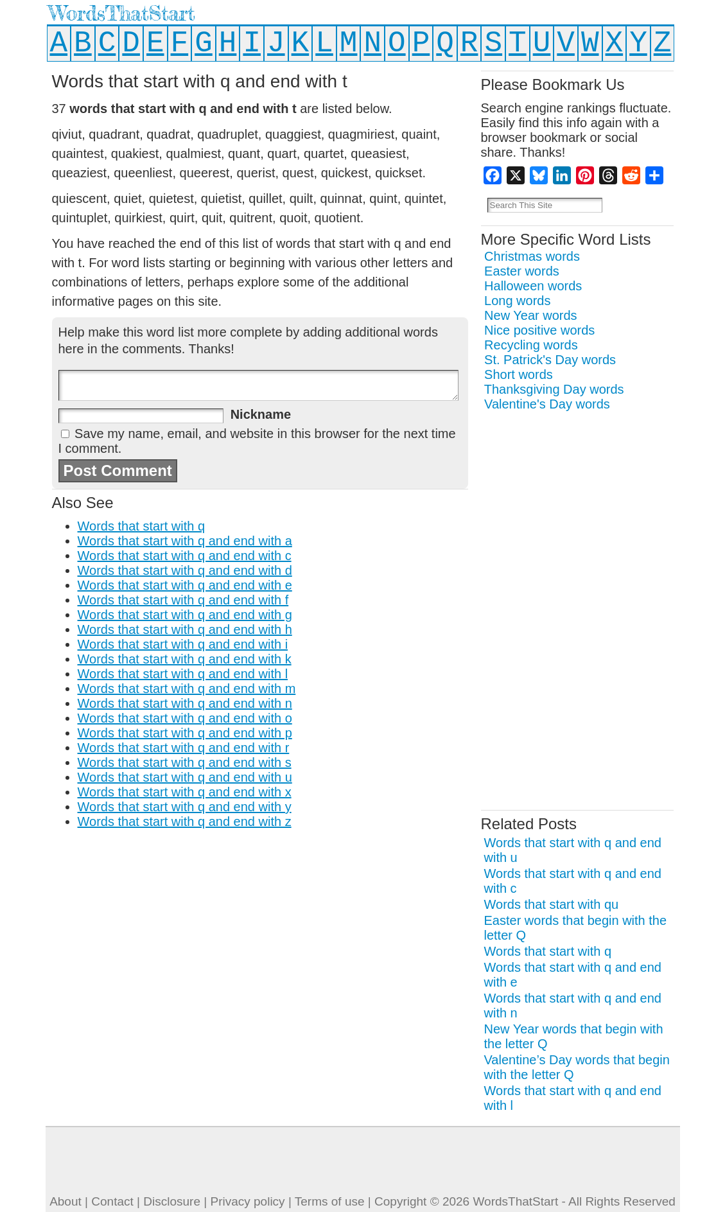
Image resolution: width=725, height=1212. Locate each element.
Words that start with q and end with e (185, 585)
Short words (518, 374)
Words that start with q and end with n (185, 703)
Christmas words (532, 256)
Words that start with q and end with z (185, 821)
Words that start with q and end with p (185, 733)
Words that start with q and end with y (185, 807)
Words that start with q (141, 526)
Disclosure (171, 1201)
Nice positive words (539, 330)
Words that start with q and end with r (184, 748)
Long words (517, 301)
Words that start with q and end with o (185, 718)
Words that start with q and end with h (185, 629)
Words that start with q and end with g (185, 615)
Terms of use (330, 1201)
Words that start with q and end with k (185, 659)
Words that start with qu (551, 904)
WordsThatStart (122, 13)
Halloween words (533, 286)
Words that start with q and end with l (183, 674)
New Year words (530, 315)
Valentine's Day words (547, 404)
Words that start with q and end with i (183, 644)
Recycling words (531, 345)
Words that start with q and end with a (185, 541)
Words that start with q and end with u (185, 777)
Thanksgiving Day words (554, 389)
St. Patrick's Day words (550, 360)
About (65, 1201)
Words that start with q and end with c (185, 556)
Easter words (521, 271)
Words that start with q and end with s (185, 762)
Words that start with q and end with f (183, 600)
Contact (112, 1201)
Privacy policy (247, 1201)
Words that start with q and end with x (185, 792)
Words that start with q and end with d (185, 570)
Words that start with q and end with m (187, 688)
